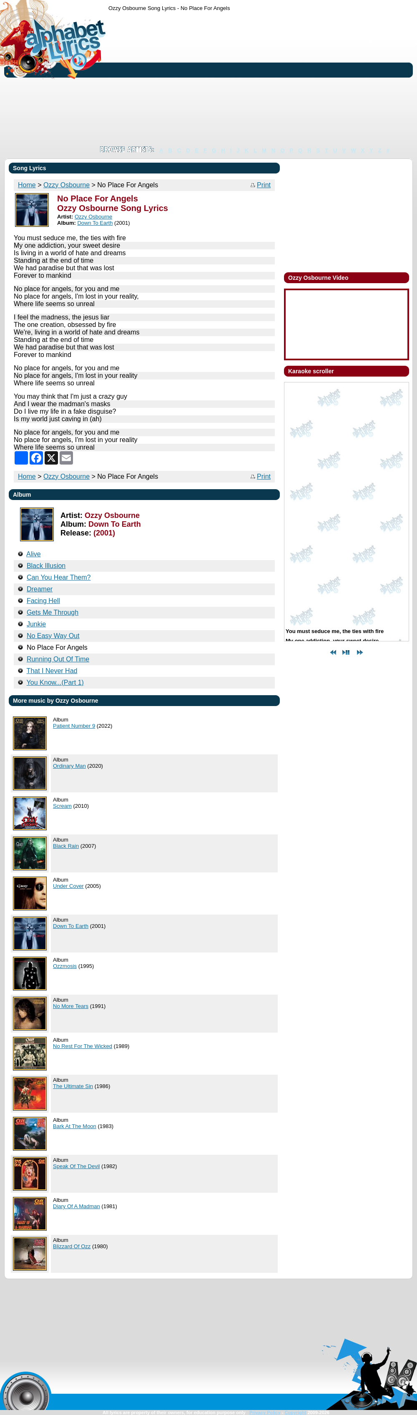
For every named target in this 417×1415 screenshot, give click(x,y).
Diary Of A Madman (76, 1206)
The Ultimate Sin (73, 1086)
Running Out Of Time (58, 659)
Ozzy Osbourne (66, 184)
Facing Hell (43, 600)
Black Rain (66, 846)
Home (27, 184)
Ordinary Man (69, 766)
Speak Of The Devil (76, 1166)
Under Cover (68, 886)
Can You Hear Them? (59, 577)
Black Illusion (46, 565)
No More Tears (70, 1006)
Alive (33, 554)
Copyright (295, 1412)
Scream (62, 806)
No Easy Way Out (53, 635)
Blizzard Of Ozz (71, 1246)
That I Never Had (52, 670)
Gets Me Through (52, 612)
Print (264, 184)
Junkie (36, 624)
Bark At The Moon (74, 1126)
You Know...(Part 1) (55, 682)
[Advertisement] (216, 78)
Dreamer (40, 589)
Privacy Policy (265, 1412)
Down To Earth (95, 223)
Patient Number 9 (74, 726)
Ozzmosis (65, 966)
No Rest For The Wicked (82, 1046)
